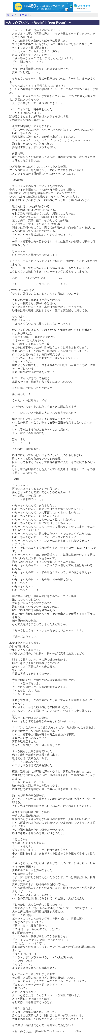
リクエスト (23, 15)
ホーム (10, 15)
